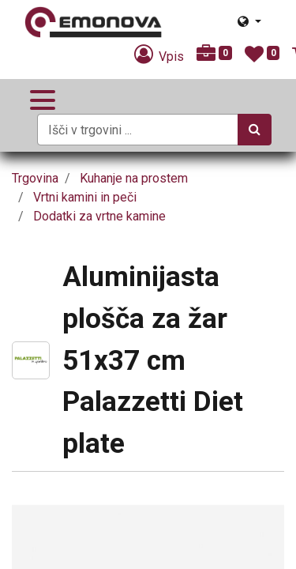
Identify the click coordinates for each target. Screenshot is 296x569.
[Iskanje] (255, 129)
